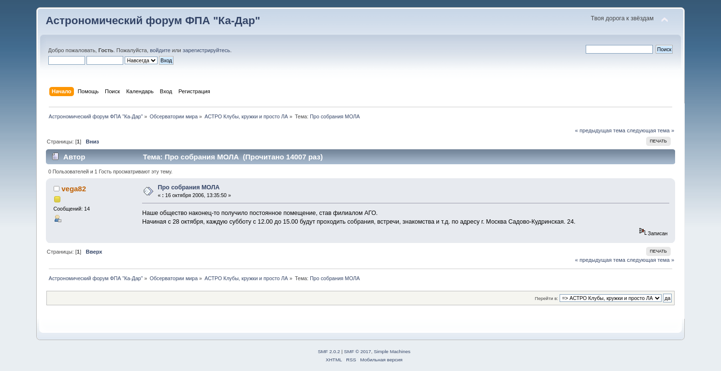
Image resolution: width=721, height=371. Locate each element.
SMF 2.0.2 (329, 351)
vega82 (73, 189)
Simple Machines (392, 351)
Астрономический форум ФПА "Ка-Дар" (153, 20)
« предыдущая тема (600, 130)
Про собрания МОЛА (189, 187)
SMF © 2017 (357, 351)
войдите (160, 50)
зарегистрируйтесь (206, 50)
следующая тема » (650, 130)
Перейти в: (546, 298)
